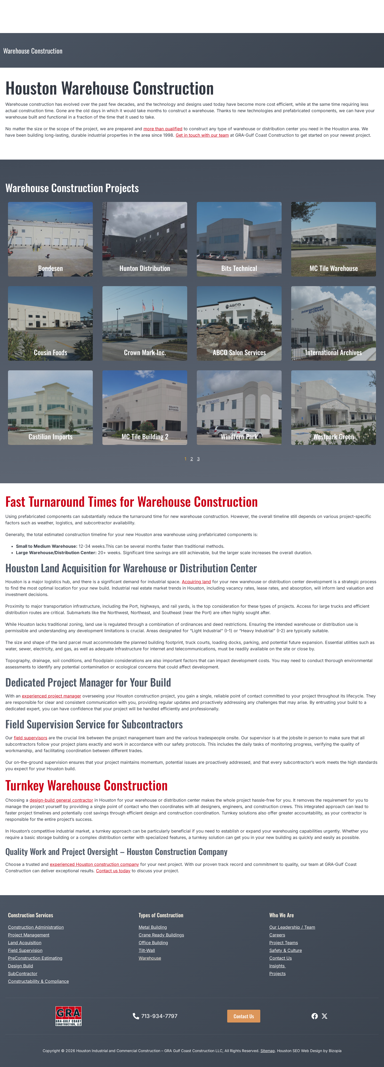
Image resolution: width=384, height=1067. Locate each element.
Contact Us (280, 958)
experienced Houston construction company (94, 864)
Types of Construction (151, 10)
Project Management (28, 935)
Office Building (153, 942)
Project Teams (283, 942)
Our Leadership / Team (292, 927)
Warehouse (150, 958)
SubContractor (22, 973)
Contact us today (113, 870)
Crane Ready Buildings (161, 935)
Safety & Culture (285, 950)
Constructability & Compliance (38, 981)
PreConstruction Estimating (35, 958)
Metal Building (153, 927)
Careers (277, 935)
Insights (277, 965)
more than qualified (162, 128)
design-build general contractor (61, 800)
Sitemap (268, 1050)
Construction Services (98, 10)
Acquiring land (196, 581)
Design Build (194, 10)
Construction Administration (36, 927)
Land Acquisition (24, 942)
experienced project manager (51, 696)
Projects (221, 10)
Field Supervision (25, 950)
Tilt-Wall (147, 950)
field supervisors (30, 737)
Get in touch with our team (202, 135)
